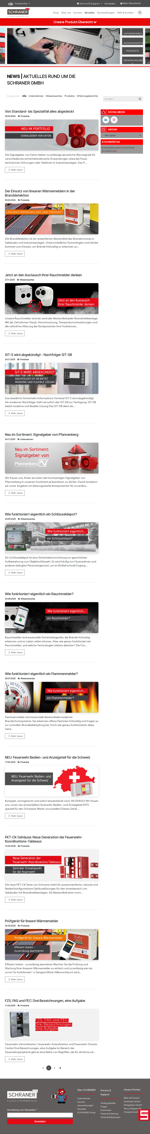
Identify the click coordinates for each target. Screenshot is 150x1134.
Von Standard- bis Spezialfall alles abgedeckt (39, 111)
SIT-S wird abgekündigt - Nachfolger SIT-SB (38, 355)
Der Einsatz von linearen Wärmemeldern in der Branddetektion (40, 193)
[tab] (75, 22)
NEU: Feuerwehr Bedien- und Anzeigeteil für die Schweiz (47, 757)
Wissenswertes (27, 279)
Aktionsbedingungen (110, 1117)
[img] (143, 1115)
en (85, 1105)
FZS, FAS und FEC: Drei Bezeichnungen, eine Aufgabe (45, 1001)
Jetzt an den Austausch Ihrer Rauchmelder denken (43, 275)
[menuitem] (56, 13)
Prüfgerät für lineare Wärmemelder (31, 921)
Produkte (25, 116)
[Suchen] (140, 99)
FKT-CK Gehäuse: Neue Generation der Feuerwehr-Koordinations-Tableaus (44, 839)
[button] (140, 13)
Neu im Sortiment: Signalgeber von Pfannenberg (41, 435)
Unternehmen (26, 439)
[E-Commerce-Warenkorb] (130, 3)
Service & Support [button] (88, 3)
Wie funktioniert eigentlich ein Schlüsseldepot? (41, 514)
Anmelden (109, 3)
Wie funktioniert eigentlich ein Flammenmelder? (41, 674)
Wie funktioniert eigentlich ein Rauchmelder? (39, 594)
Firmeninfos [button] (17, 3)
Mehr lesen (15, 169)
